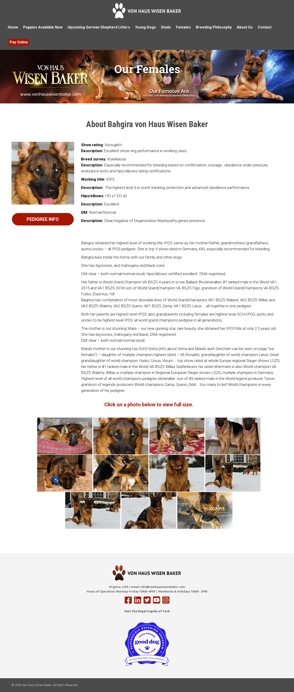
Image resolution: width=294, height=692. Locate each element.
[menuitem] (13, 27)
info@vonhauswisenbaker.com (163, 587)
